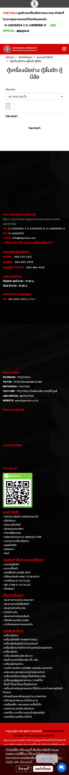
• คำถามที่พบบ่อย (12, 533)
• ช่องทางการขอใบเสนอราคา (18, 600)
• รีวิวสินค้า (8, 589)
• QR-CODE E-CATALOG (16, 585)
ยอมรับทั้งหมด (43, 768)
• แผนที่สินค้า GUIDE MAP (16, 572)
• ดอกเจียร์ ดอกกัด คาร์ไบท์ (17, 717)
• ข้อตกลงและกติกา (13, 529)
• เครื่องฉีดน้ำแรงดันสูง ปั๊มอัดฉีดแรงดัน (24, 676)
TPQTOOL (24, 386)
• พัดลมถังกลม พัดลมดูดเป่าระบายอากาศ (24, 696)
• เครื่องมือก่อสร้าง (13, 664)
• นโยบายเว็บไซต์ (11, 525)
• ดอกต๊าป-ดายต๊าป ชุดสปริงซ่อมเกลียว (24, 713)
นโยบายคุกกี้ (26, 761)
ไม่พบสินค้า (11, 116)
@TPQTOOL (27, 396)
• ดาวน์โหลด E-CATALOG (16, 581)
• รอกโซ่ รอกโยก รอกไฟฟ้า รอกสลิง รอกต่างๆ (27, 668)
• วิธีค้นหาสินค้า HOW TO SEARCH (21, 577)
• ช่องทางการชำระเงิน (14, 608)
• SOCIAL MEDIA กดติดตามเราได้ (20, 517)
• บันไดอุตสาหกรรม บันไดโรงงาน (20, 700)
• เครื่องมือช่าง (10, 635)
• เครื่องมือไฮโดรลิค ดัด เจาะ (18, 656)
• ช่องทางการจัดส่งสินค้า (16, 616)
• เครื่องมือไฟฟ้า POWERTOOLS (20, 640)
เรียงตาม (11, 89)
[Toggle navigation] (64, 49)
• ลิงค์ (6, 553)
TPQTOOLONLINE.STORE (27, 382)
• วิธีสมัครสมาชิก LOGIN (16, 620)
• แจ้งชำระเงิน (10, 612)
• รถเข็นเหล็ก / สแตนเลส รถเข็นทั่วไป (22, 704)
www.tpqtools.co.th (26, 400)
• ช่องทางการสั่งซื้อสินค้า (16, 604)
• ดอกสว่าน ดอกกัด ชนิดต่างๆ (18, 709)
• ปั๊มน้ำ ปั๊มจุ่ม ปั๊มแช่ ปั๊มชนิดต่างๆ (20, 684)
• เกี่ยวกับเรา (9, 521)
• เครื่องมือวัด (10, 652)
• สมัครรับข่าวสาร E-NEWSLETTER (22, 537)
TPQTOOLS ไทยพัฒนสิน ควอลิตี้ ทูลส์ (36, 391)
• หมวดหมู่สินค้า (11, 564)
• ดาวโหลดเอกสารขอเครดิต (18, 624)
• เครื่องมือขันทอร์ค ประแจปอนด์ (20, 644)
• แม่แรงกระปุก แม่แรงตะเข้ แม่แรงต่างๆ (24, 672)
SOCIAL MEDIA (11, 373)
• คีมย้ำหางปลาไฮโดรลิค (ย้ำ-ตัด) (20, 660)
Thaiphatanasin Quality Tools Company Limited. (39, 733)
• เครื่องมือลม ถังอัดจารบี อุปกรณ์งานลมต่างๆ (27, 648)
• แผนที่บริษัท (10, 545)
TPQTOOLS (24, 377)
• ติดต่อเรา (8, 549)
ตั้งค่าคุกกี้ (23, 768)
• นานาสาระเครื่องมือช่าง (16, 541)
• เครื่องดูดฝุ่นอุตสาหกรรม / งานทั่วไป (23, 680)
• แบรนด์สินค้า (10, 568)
